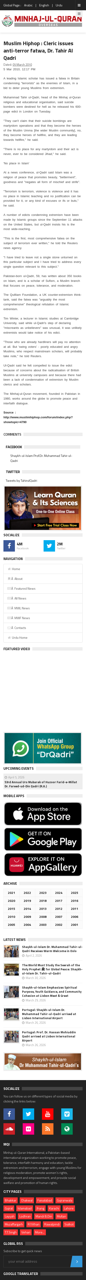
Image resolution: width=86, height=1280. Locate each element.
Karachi (54, 1208)
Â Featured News (21, 588)
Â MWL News (18, 608)
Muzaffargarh (14, 1224)
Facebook (14, 447)
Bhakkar (10, 1200)
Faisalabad (44, 1200)
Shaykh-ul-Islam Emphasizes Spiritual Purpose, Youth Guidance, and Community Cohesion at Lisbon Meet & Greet (52, 991)
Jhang (40, 1208)
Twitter (13, 471)
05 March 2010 (22, 64)
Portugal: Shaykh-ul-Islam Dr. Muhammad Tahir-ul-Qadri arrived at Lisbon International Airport (49, 1014)
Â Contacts (16, 627)
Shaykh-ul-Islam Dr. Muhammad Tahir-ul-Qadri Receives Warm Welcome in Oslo (52, 949)
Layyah (9, 1216)
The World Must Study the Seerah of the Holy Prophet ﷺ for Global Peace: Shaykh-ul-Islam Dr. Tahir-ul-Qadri (52, 969)
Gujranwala (64, 1200)
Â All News (16, 598)
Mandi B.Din (44, 1216)
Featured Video (16, 649)
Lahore (69, 1208)
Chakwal (27, 1200)
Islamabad (25, 1208)
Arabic (28, 5)
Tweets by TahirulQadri (21, 480)
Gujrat (9, 1208)
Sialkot (69, 1224)
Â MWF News (18, 617)
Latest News (14, 939)
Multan (61, 1216)
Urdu (59, 5)
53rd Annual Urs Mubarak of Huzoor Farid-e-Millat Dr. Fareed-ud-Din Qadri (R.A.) (41, 784)
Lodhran (25, 1216)
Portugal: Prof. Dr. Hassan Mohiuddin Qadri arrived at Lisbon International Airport (49, 1036)
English (44, 5)
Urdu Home (17, 637)
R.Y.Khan (33, 1224)
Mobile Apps (13, 795)
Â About (14, 578)
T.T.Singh (11, 1232)
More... (39, 1232)
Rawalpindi (52, 1224)
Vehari (25, 1232)
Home (13, 568)
